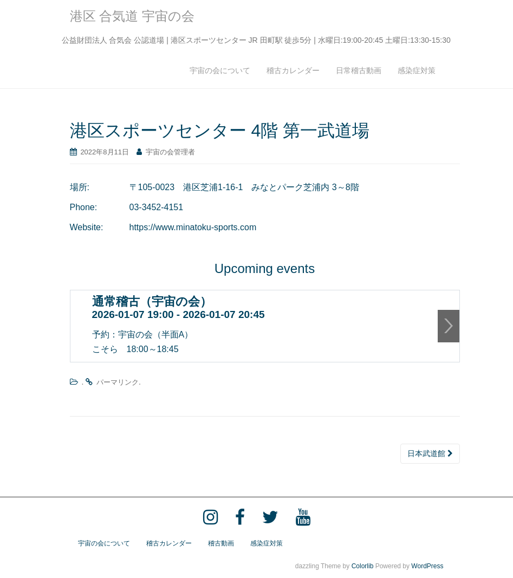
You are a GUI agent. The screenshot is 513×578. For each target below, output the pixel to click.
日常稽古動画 (358, 71)
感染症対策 (417, 71)
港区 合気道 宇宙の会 (132, 16)
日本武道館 (430, 454)
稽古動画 (221, 544)
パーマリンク (117, 383)
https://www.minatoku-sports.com (193, 227)
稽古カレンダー (293, 71)
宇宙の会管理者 (170, 152)
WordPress (427, 566)
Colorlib (363, 566)
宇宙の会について (220, 71)
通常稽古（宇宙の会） (152, 302)
